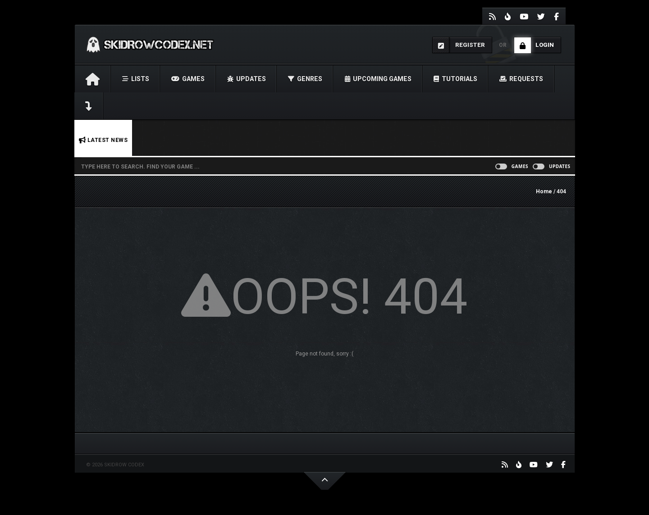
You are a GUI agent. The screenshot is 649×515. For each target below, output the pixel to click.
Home (544, 191)
